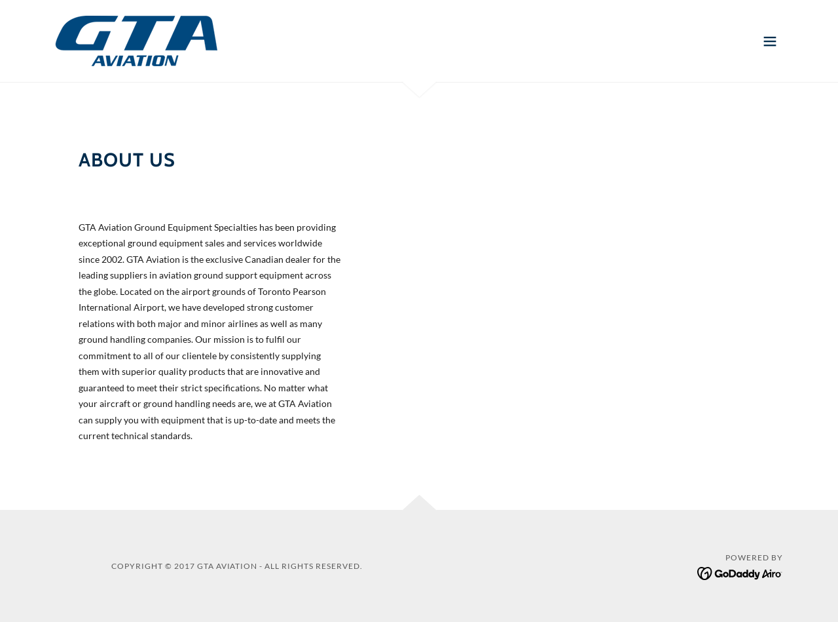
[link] (136, 39)
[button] (770, 41)
